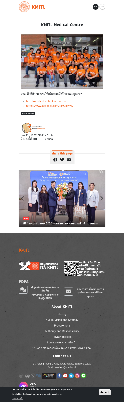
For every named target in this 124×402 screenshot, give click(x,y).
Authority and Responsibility (62, 331)
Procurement (62, 325)
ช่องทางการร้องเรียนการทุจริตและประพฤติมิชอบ (90, 291)
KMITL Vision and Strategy (62, 319)
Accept (104, 392)
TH (102, 7)
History (62, 314)
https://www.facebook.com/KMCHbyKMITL (51, 105)
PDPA (24, 281)
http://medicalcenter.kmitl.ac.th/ (46, 101)
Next (101, 198)
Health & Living (28, 113)
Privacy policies (62, 336)
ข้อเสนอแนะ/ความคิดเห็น (62, 342)
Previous (22, 198)
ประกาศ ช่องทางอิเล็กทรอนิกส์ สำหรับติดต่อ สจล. (62, 348)
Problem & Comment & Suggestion (45, 296)
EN (95, 7)
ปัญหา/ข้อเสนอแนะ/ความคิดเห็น (45, 289)
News (26, 218)
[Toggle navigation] (62, 16)
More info (17, 398)
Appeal (90, 296)
